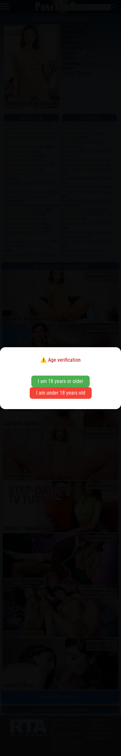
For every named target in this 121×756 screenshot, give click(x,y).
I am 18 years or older (60, 381)
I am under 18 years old (60, 393)
